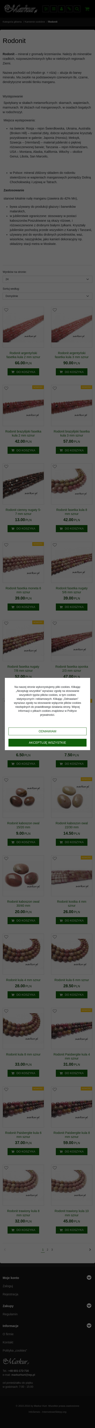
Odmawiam (48, 731)
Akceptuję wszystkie (47, 742)
